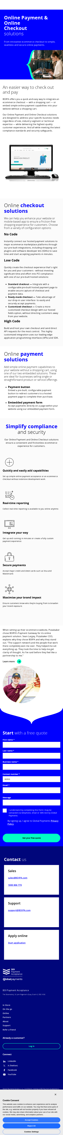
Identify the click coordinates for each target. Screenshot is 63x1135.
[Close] (55, 1094)
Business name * (10, 762)
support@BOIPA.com (19, 910)
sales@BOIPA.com (17, 877)
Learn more (9, 661)
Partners (7, 1017)
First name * (9, 739)
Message (7, 797)
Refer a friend (9, 1029)
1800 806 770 (15, 885)
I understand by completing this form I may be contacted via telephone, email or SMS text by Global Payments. (30, 813)
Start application (17, 942)
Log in (31, 1046)
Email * (6, 785)
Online (6, 1013)
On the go (7, 1009)
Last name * (8, 750)
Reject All (31, 1126)
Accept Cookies (31, 1120)
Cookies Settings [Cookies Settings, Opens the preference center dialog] (31, 1132)
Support (6, 1025)
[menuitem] (53, 4)
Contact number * (11, 774)
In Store (6, 1005)
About (5, 1021)
